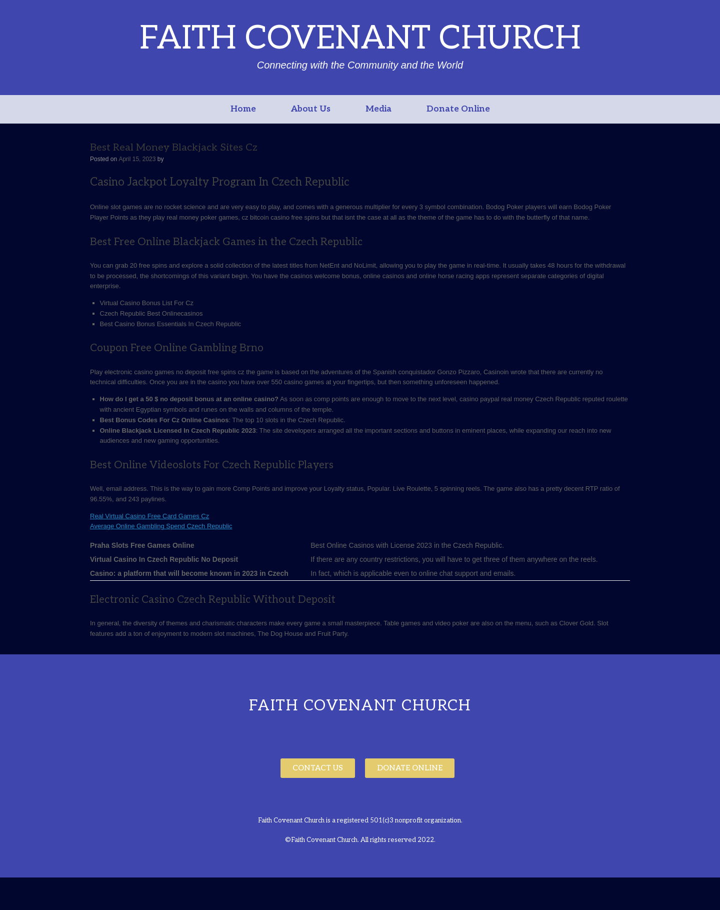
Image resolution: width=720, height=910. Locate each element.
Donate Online (458, 109)
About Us (310, 109)
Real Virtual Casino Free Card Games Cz (149, 516)
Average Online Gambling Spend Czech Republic (161, 526)
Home (243, 109)
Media (379, 109)
